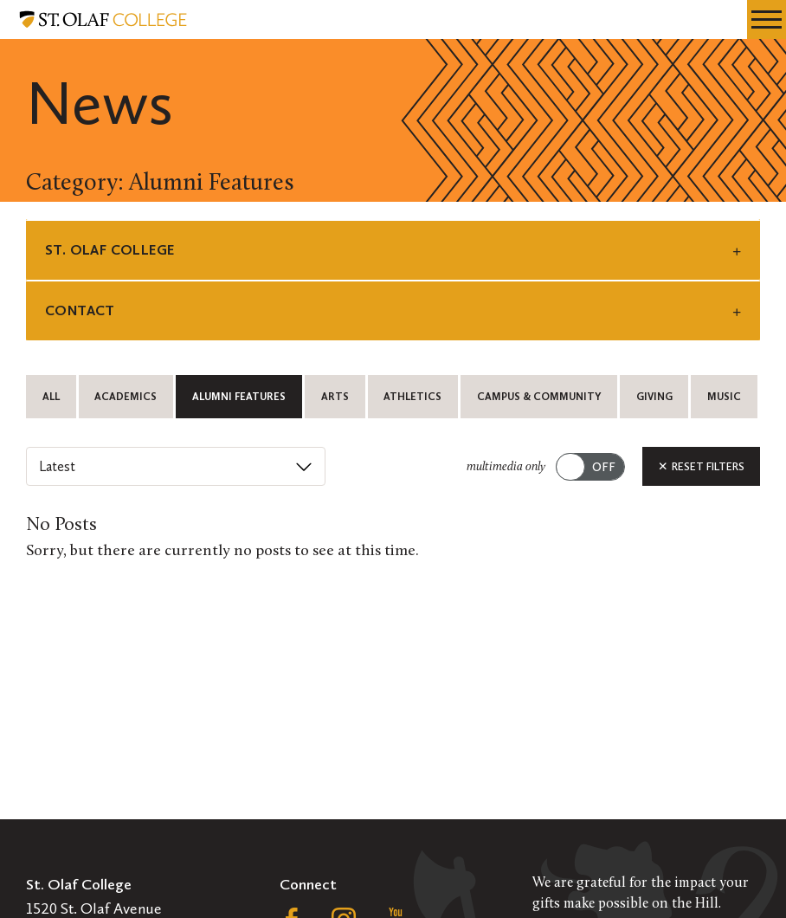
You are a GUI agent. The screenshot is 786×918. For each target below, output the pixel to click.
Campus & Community (539, 397)
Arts (335, 397)
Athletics (412, 397)
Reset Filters (701, 466)
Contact (80, 310)
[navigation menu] (766, 19)
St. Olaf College (109, 250)
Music (724, 397)
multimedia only (506, 467)
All (51, 397)
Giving (654, 397)
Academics (125, 397)
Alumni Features (239, 397)
